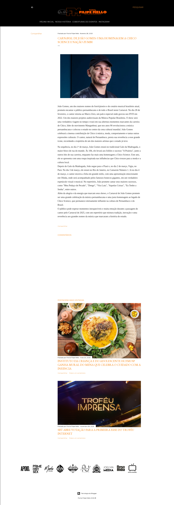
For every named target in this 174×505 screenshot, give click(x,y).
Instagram (104, 22)
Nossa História (63, 22)
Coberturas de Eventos (84, 22)
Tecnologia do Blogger (87, 493)
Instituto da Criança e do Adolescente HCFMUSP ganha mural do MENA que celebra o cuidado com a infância (99, 364)
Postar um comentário (77, 373)
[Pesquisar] (138, 7)
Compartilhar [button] (36, 34)
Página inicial (47, 22)
